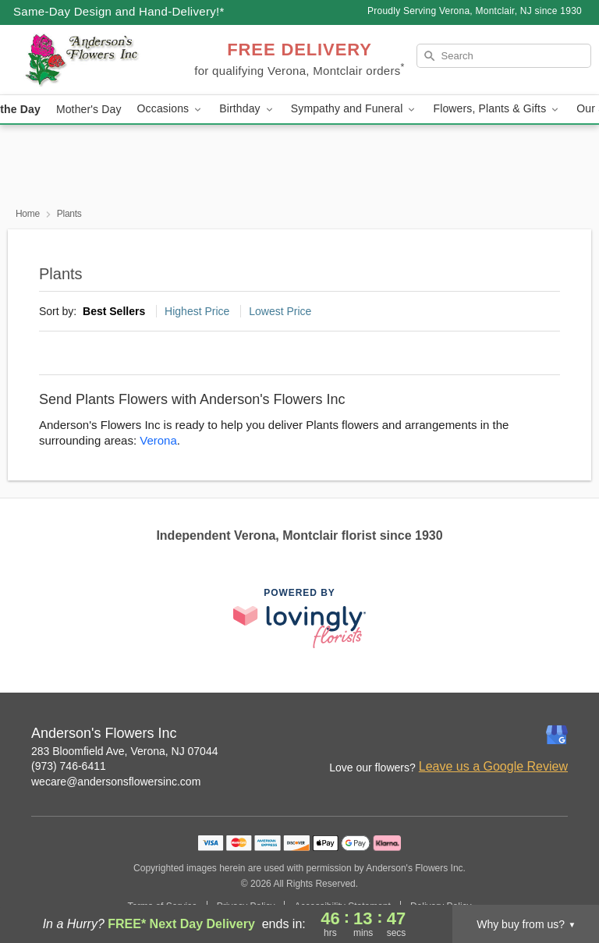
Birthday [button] (247, 108)
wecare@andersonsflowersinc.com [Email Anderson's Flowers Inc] (115, 781)
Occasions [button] (170, 108)
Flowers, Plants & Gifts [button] (497, 108)
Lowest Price (280, 311)
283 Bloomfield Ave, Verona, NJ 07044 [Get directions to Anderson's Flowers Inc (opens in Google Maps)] (124, 751)
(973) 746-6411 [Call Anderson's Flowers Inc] (68, 766)
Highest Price (197, 311)
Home (28, 213)
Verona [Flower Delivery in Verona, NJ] (158, 440)
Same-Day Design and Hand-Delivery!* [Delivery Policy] (119, 11)
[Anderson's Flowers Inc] (103, 60)
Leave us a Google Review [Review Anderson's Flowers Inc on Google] (493, 766)
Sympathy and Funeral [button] (354, 108)
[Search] (503, 56)
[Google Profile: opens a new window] (557, 735)
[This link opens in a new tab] (299, 618)
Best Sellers (114, 311)
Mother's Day (89, 109)
